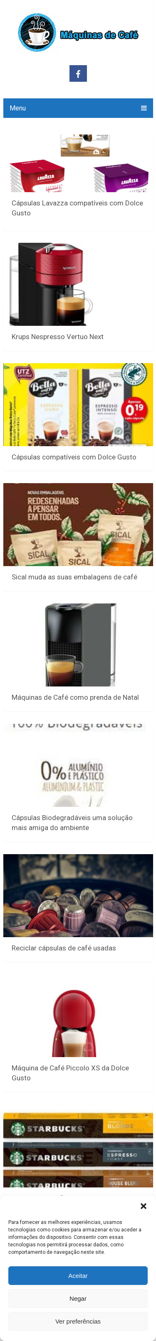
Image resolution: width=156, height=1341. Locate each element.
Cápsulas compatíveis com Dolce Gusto (74, 457)
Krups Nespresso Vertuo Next (58, 336)
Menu (18, 108)
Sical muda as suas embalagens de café (74, 577)
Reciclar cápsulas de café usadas (64, 948)
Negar (78, 1298)
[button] (143, 1206)
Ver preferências (78, 1321)
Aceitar (78, 1275)
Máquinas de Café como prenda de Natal (75, 697)
